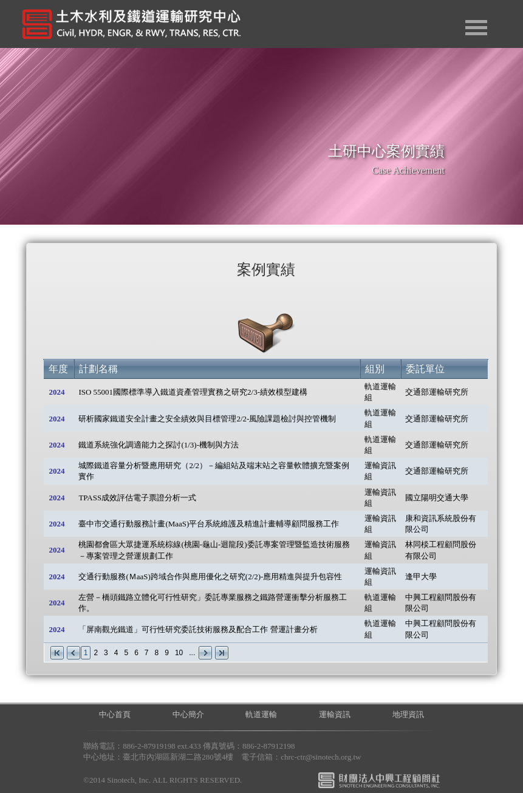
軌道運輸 (261, 714)
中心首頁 (115, 714)
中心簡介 (188, 714)
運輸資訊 (334, 714)
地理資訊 (408, 714)
